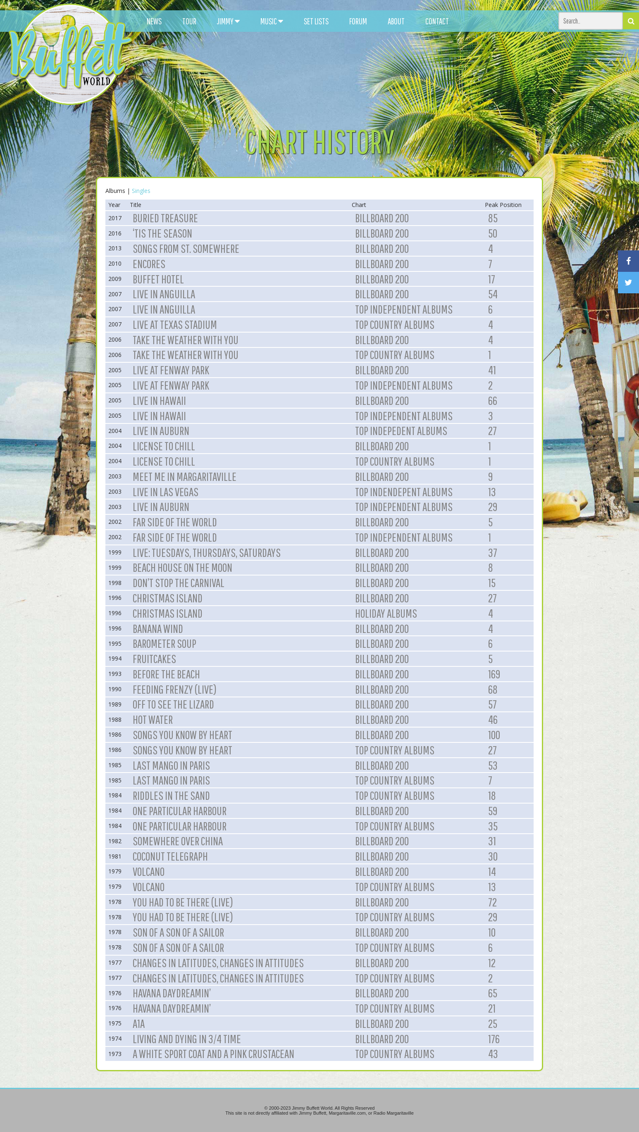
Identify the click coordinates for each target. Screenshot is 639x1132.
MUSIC (271, 21)
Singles (141, 191)
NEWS (154, 21)
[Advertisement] (394, 74)
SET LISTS (316, 21)
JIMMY (228, 21)
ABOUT (396, 21)
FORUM (358, 21)
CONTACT (437, 21)
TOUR (189, 21)
